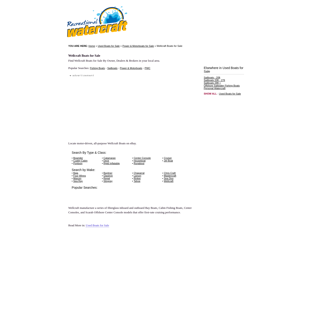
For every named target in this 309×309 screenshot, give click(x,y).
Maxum (77, 178)
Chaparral (139, 173)
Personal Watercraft (214, 88)
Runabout (139, 163)
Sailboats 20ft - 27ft (214, 80)
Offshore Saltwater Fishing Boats (222, 85)
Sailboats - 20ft (212, 77)
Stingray (107, 181)
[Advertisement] (99, 107)
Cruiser (168, 158)
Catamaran (109, 158)
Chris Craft (170, 173)
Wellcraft (169, 181)
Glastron (108, 175)
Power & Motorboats (131, 68)
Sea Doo (169, 178)
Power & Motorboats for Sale (138, 46)
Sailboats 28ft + (212, 83)
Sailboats (112, 68)
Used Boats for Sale (109, 46)
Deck (106, 160)
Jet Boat (168, 160)
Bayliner (107, 173)
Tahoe (137, 181)
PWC (147, 68)
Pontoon (77, 163)
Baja (75, 173)
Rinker (137, 178)
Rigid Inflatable (111, 163)
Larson (137, 175)
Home (91, 46)
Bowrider (78, 158)
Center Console (142, 158)
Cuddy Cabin (80, 160)
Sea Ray (78, 181)
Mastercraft (170, 175)
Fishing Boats (97, 68)
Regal (106, 178)
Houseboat (140, 160)
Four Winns (79, 175)
